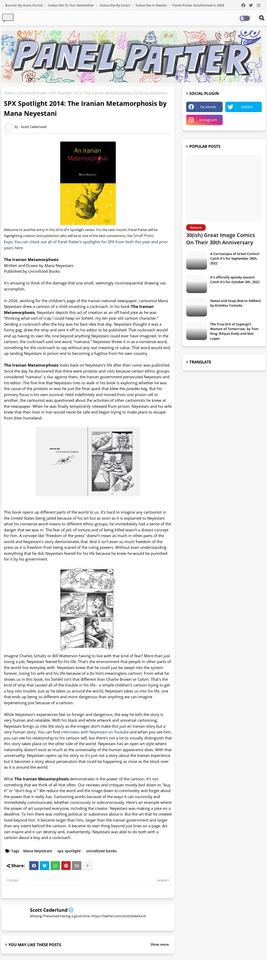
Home (9, 92)
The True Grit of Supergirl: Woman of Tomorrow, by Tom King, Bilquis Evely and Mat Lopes (234, 331)
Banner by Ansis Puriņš (24, 5)
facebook (208, 106)
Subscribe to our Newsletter (71, 5)
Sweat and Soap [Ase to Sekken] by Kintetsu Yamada (235, 303)
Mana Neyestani (37, 850)
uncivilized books (32, 92)
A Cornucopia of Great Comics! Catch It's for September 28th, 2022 (234, 258)
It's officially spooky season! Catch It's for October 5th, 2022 (234, 279)
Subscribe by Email (115, 5)
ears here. (15, 247)
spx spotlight (69, 850)
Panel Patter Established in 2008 (198, 5)
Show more (159, 944)
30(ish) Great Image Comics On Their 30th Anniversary (220, 239)
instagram (208, 119)
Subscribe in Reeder (152, 5)
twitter (247, 106)
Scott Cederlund (49, 910)
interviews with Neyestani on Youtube (95, 731)
